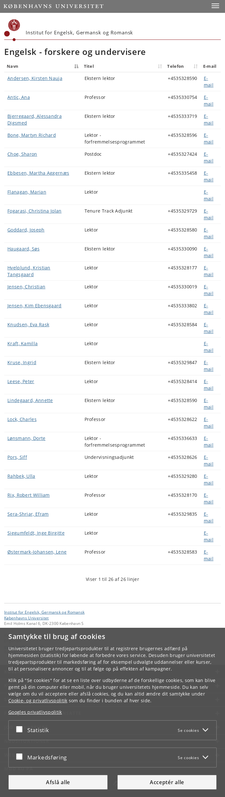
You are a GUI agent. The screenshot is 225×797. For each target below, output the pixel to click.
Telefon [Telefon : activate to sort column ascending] (175, 66)
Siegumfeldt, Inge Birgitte (36, 533)
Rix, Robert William (28, 495)
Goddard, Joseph (26, 230)
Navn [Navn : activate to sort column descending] (12, 66)
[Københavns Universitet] (12, 30)
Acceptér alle (167, 782)
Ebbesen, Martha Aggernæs (38, 173)
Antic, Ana (18, 97)
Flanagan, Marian (26, 192)
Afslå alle (58, 782)
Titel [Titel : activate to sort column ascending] (89, 66)
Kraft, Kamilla (22, 343)
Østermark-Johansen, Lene (37, 552)
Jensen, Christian (26, 287)
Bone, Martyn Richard (31, 135)
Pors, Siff (17, 457)
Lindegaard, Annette (30, 400)
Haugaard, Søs (23, 249)
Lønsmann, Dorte (26, 438)
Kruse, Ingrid (21, 362)
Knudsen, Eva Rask (28, 324)
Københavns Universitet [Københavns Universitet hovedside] (26, 617)
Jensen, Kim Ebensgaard (34, 305)
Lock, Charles (22, 419)
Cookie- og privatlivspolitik (37, 700)
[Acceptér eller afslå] (21, 729)
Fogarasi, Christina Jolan (34, 211)
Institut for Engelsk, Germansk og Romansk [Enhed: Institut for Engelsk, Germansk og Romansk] (44, 612)
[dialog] (112, 712)
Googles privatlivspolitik (35, 712)
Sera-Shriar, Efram (28, 514)
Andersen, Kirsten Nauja (34, 78)
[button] (215, 6)
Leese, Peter (20, 381)
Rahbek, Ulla (21, 476)
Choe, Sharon (22, 154)
